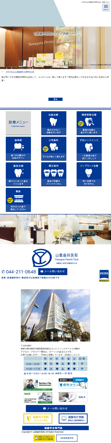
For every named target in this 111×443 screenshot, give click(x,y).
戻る (55, 99)
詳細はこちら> (72, 355)
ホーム (59, 65)
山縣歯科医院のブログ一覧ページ (76, 65)
